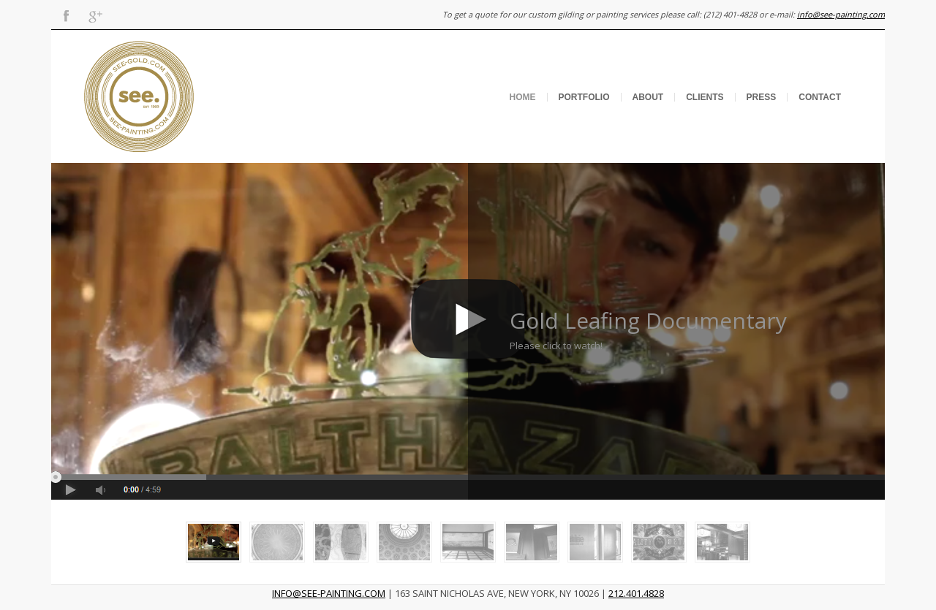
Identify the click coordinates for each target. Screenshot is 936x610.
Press (762, 97)
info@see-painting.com (841, 14)
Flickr (124, 14)
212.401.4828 (636, 593)
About (648, 97)
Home (523, 97)
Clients (704, 97)
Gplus (95, 14)
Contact (820, 97)
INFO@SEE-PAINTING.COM (328, 593)
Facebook (65, 14)
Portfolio (584, 97)
